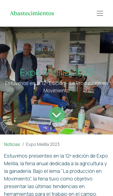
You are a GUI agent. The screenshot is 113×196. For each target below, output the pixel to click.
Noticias (12, 144)
